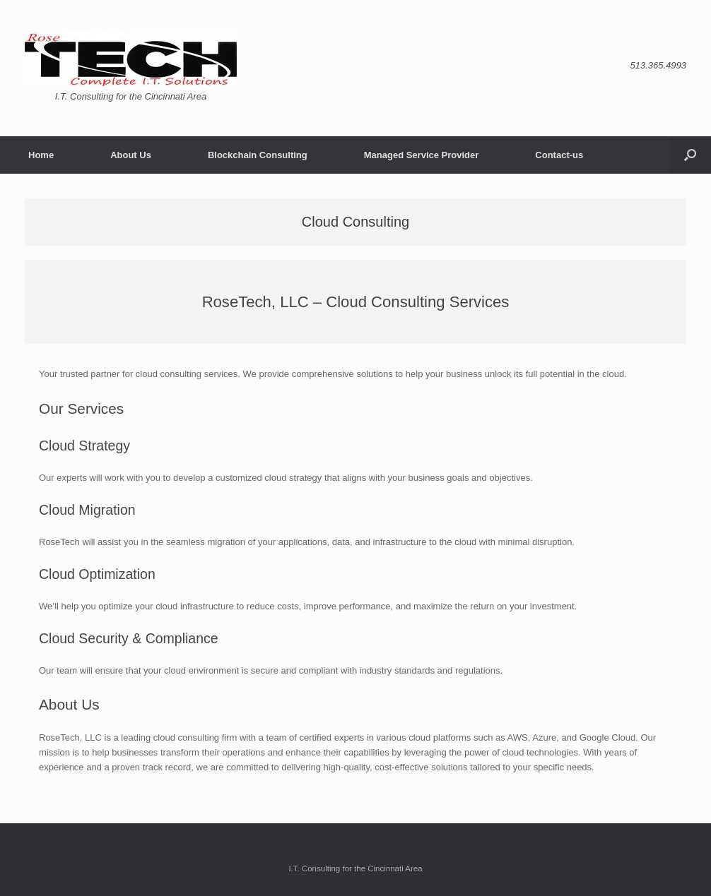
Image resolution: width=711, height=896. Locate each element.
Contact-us (559, 155)
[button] (690, 155)
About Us (130, 155)
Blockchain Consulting (257, 155)
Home (41, 155)
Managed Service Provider (421, 155)
